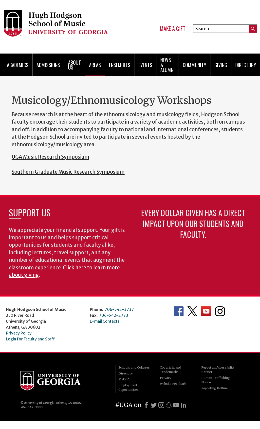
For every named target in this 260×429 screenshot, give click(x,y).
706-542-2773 (113, 315)
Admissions (48, 65)
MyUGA (124, 379)
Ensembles (119, 65)
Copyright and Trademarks (170, 370)
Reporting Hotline (214, 388)
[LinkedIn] (183, 405)
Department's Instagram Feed (220, 311)
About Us (74, 65)
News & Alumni (167, 65)
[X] (154, 405)
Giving (220, 65)
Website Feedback (173, 384)
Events (145, 65)
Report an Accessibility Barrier (218, 370)
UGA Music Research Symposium (50, 157)
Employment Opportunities (128, 387)
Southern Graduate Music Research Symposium (68, 172)
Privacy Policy (19, 333)
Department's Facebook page (179, 311)
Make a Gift (172, 28)
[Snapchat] (169, 405)
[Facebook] (146, 405)
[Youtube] (176, 405)
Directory (245, 65)
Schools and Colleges (134, 367)
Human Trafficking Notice (215, 380)
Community (194, 65)
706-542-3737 (119, 309)
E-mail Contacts (104, 321)
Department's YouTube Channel (206, 311)
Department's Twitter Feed (192, 311)
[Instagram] (161, 405)
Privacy (165, 378)
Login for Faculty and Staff (30, 338)
